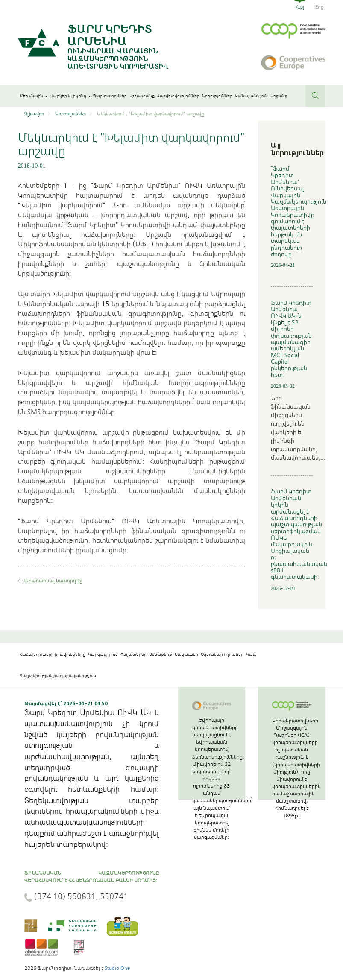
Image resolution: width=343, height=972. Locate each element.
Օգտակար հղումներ (222, 654)
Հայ (300, 7)
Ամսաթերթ (160, 654)
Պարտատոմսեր (110, 96)
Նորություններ (217, 96)
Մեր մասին (33, 96)
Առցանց (278, 96)
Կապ (251, 654)
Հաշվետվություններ (178, 96)
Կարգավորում (103, 654)
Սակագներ (186, 654)
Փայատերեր (133, 654)
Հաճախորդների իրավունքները (52, 654)
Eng (319, 7)
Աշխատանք (142, 96)
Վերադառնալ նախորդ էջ (52, 581)
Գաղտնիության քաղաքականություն (58, 675)
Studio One (117, 968)
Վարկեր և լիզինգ (70, 96)
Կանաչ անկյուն (251, 96)
